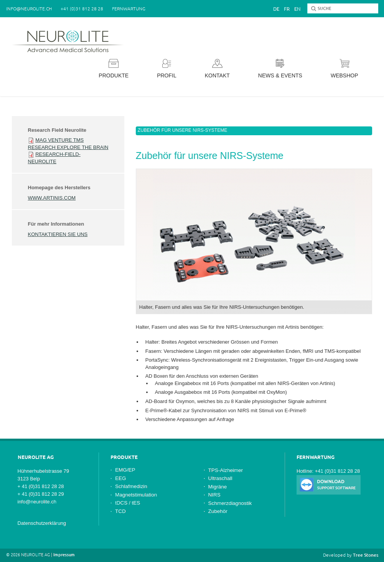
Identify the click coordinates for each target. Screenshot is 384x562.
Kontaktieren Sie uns (58, 234)
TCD (120, 511)
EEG (120, 478)
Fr (287, 8)
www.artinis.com (52, 198)
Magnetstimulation (136, 494)
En (297, 8)
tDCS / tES (127, 502)
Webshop (344, 69)
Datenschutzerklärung (42, 523)
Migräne (217, 486)
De (276, 8)
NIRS (214, 494)
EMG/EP (125, 469)
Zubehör (217, 511)
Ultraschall (220, 478)
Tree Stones (365, 554)
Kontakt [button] (217, 69)
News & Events (280, 69)
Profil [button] (166, 69)
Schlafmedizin (131, 486)
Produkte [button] (114, 69)
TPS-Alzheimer (225, 470)
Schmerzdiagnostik (230, 503)
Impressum (64, 554)
